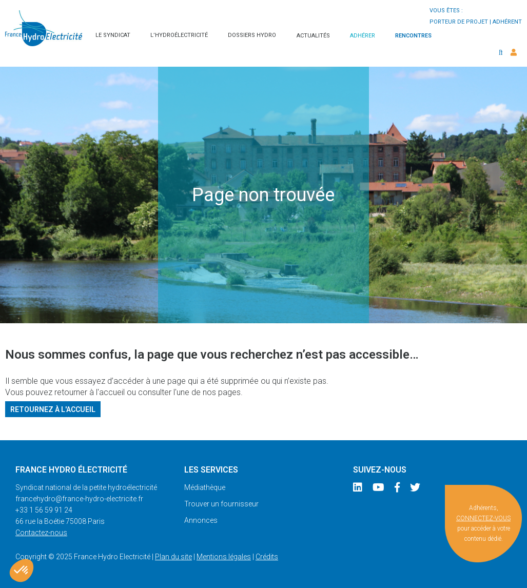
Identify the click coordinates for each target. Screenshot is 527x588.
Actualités (313, 35)
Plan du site (173, 557)
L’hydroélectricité (179, 35)
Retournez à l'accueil (52, 409)
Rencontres (413, 35)
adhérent (507, 21)
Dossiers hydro (252, 35)
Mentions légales (224, 557)
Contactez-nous (41, 532)
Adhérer (362, 35)
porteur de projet (459, 21)
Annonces (201, 520)
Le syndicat (112, 35)
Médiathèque (204, 487)
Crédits (267, 557)
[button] (21, 570)
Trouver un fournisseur (221, 504)
